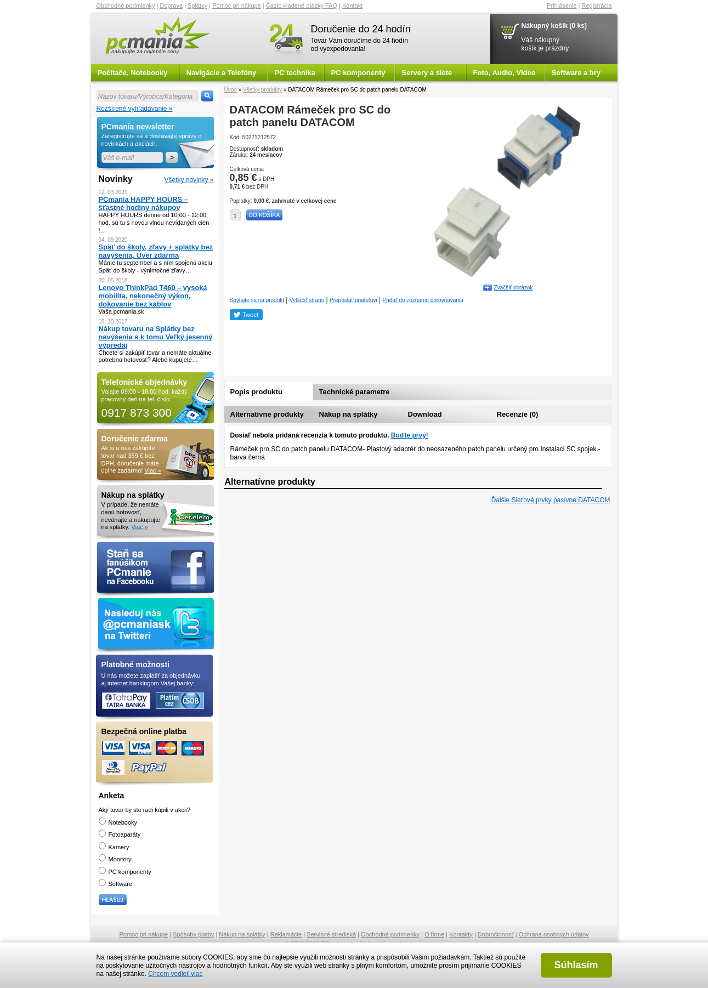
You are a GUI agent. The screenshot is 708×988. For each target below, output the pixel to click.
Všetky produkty (262, 90)
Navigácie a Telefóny (221, 73)
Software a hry (576, 73)
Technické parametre (354, 392)
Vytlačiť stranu (307, 300)
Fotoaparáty (120, 834)
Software (115, 884)
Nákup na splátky (348, 414)
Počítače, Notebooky (133, 73)
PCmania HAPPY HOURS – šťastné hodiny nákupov (143, 203)
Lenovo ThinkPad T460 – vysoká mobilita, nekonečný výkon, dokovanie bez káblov (153, 295)
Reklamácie (286, 934)
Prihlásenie (561, 5)
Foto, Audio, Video (504, 73)
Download (425, 414)
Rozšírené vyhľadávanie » (135, 108)
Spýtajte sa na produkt (257, 300)
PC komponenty (358, 73)
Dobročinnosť (496, 934)
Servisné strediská (331, 934)
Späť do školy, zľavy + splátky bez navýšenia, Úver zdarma (156, 251)
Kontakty (461, 934)
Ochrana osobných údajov (554, 934)
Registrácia (596, 5)
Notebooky (118, 822)
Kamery (114, 847)
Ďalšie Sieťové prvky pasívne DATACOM (550, 500)
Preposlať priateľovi (353, 300)
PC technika (295, 73)
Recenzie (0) (518, 414)
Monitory (115, 859)
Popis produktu (256, 392)
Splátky (197, 5)
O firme (434, 934)
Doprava (171, 5)
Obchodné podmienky (126, 5)
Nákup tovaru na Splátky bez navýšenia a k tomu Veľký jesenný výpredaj (156, 337)
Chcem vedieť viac (175, 974)
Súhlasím (576, 964)
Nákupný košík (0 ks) (554, 26)
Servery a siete (427, 73)
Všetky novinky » (188, 180)
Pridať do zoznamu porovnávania (423, 300)
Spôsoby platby (193, 934)
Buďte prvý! (409, 435)
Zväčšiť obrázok (513, 288)
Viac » (152, 470)
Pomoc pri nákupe (236, 5)
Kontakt (352, 5)
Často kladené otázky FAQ (301, 5)
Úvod (230, 90)
